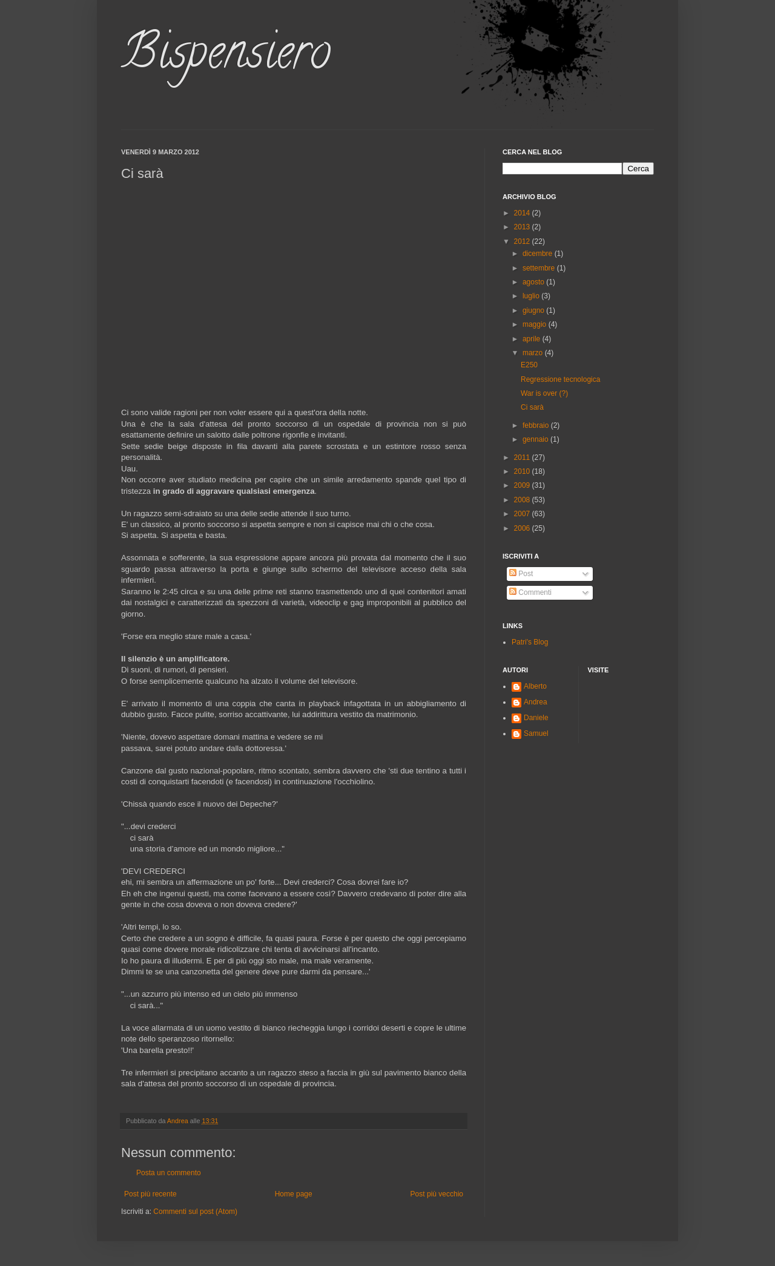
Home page (293, 1194)
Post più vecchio (437, 1194)
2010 (523, 471)
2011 (523, 457)
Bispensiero (226, 56)
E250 (529, 365)
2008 (523, 500)
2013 (523, 227)
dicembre (539, 253)
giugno (534, 310)
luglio (532, 296)
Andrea (535, 702)
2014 (523, 213)
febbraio (537, 425)
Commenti (530, 592)
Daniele (536, 717)
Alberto (535, 686)
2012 (523, 241)
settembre (540, 268)
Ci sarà (532, 407)
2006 (523, 528)
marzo (534, 353)
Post (521, 573)
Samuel (536, 733)
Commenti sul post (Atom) (195, 1211)
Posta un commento (168, 1173)
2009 (523, 485)
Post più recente (150, 1194)
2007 (523, 514)
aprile (532, 339)
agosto (534, 282)
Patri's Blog (530, 642)
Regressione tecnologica (560, 379)
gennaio (536, 439)
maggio (536, 324)
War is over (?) (544, 393)
